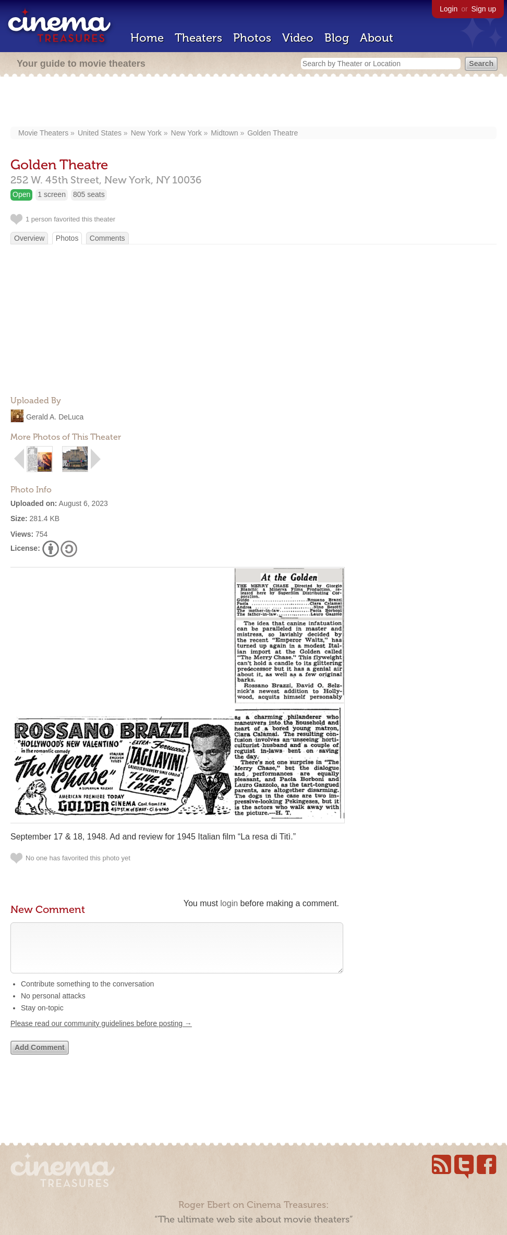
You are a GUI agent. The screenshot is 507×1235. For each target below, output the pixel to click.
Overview (29, 238)
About (376, 38)
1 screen (52, 194)
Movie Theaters (43, 133)
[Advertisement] (253, 103)
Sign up (484, 9)
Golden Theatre (272, 133)
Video (297, 38)
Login (448, 9)
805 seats (89, 194)
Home (147, 38)
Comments (107, 238)
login (229, 903)
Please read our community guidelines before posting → (101, 1034)
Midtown (224, 133)
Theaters (198, 38)
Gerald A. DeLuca (55, 417)
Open (21, 194)
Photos (252, 38)
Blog (336, 38)
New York (146, 133)
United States (100, 133)
